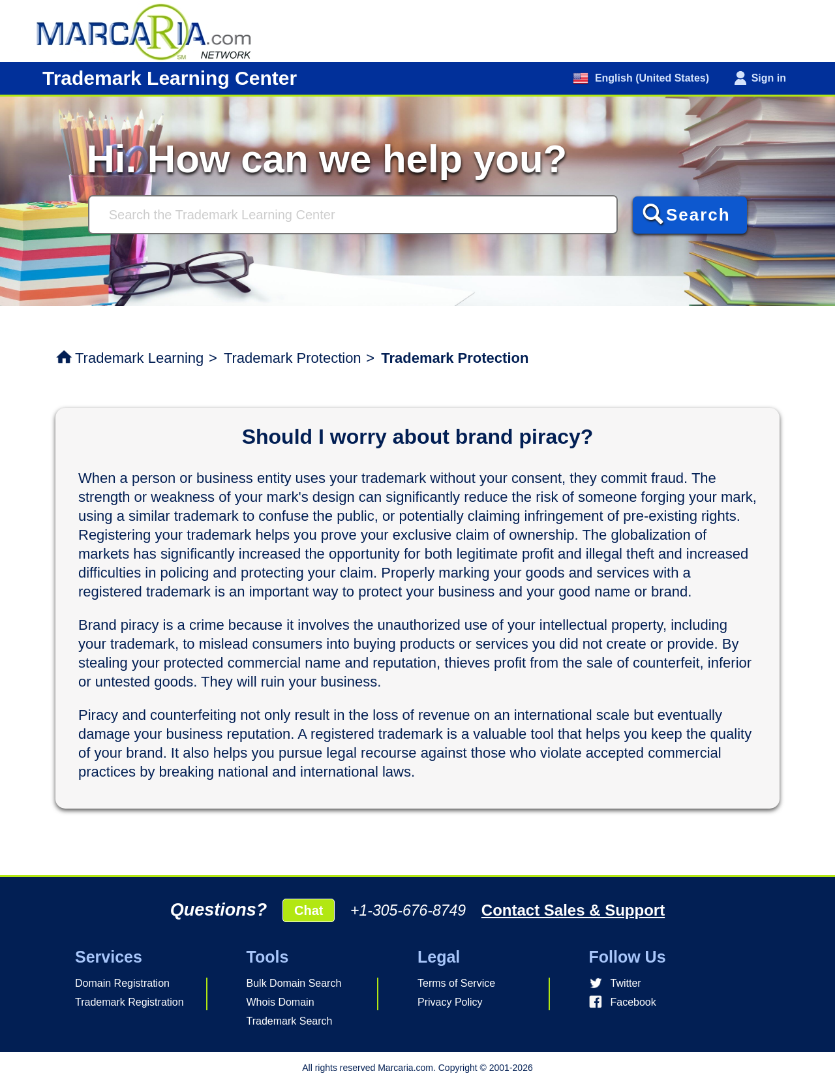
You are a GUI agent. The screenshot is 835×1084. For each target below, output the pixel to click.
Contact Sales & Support (573, 910)
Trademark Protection (292, 358)
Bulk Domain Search (294, 983)
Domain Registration (122, 983)
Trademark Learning (139, 358)
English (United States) (650, 78)
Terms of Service (456, 983)
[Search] (353, 214)
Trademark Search (290, 1021)
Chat (308, 910)
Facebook (633, 1002)
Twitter (626, 983)
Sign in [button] (769, 78)
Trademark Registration (129, 1002)
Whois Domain (280, 1002)
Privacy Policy (450, 1002)
